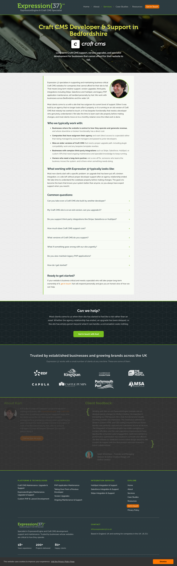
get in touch (152, 6)
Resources (132, 501)
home (86, 6)
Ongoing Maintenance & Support (68, 500)
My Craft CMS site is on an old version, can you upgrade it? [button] (74, 210)
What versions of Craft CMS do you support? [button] (68, 237)
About (130, 489)
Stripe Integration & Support (103, 493)
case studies (122, 6)
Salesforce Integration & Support (105, 489)
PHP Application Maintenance (66, 485)
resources (137, 6)
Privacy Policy (133, 510)
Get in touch (133, 506)
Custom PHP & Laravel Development (33, 499)
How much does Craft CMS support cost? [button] (66, 228)
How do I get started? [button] (57, 265)
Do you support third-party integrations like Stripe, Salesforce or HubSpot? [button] (82, 219)
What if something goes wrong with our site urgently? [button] (72, 247)
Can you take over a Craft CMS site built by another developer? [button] (76, 201)
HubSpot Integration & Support (104, 485)
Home (130, 485)
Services (131, 493)
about (96, 6)
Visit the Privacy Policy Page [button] (62, 561)
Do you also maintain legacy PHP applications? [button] (69, 256)
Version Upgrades (61, 496)
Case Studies (133, 497)
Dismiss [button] (163, 562)
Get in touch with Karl (88, 334)
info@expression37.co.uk (101, 529)
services (107, 6)
